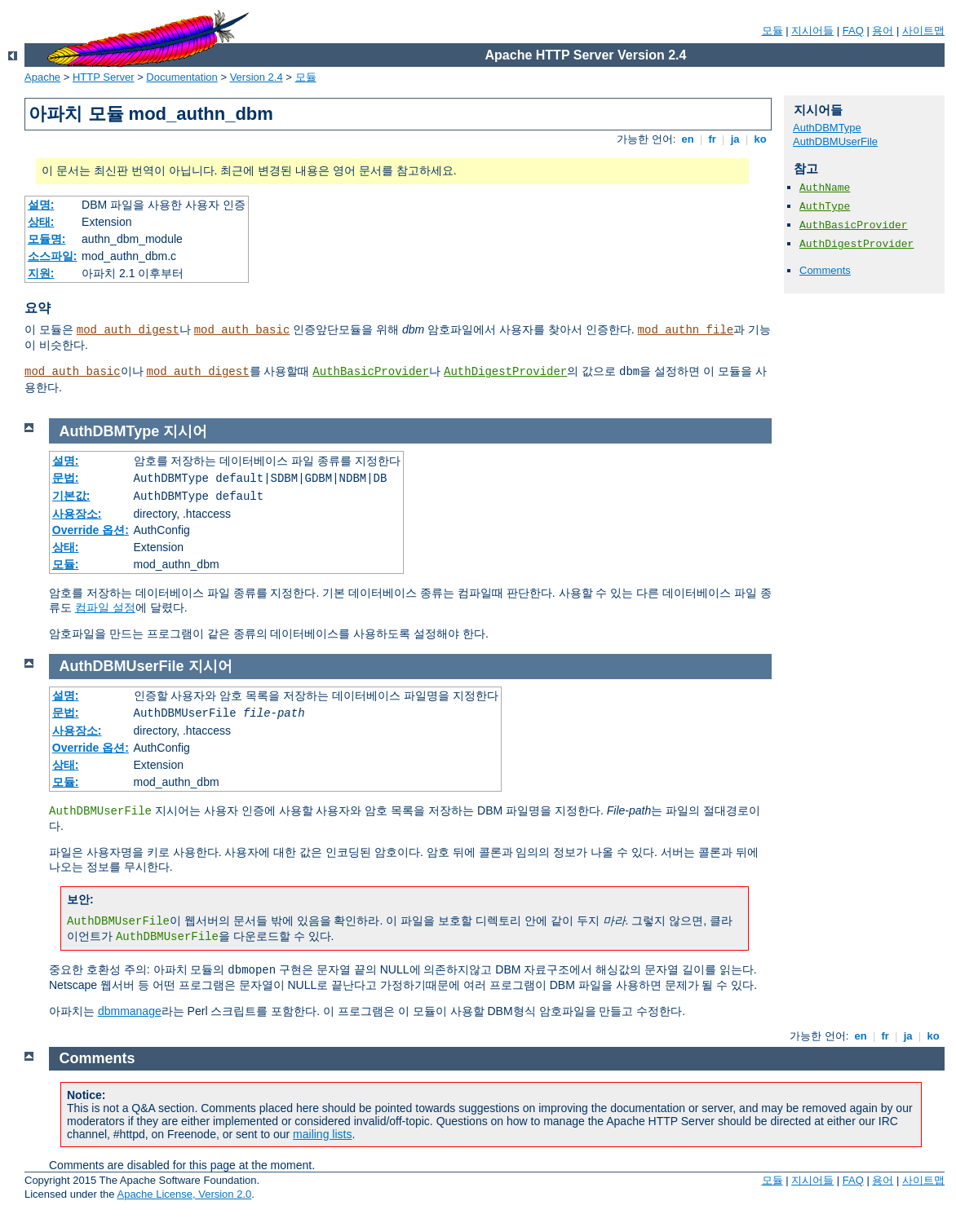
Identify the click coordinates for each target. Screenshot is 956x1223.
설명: (41, 204)
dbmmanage (130, 1011)
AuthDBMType (827, 127)
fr (712, 139)
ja (735, 139)
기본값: (71, 495)
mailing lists (322, 1134)
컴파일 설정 (105, 607)
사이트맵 (923, 30)
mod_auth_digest (128, 330)
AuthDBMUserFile (835, 141)
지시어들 (812, 30)
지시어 (185, 431)
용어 (882, 30)
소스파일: (52, 256)
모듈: (65, 564)
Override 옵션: (90, 529)
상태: (41, 221)
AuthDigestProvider (505, 371)
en (688, 139)
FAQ (853, 30)
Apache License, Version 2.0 (184, 1194)
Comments (825, 270)
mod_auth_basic (242, 330)
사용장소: (77, 513)
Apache (42, 77)
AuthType (824, 207)
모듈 (772, 30)
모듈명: (47, 238)
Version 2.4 (256, 77)
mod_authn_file (686, 330)
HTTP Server (104, 77)
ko (760, 139)
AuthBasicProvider (370, 371)
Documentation (181, 77)
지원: (41, 273)
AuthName (824, 188)
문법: (65, 477)
